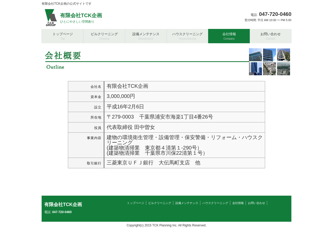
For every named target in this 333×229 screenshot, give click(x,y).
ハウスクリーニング (215, 203)
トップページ (135, 203)
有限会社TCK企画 (63, 204)
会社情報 (238, 203)
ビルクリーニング (159, 203)
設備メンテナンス (186, 203)
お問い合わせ (256, 203)
